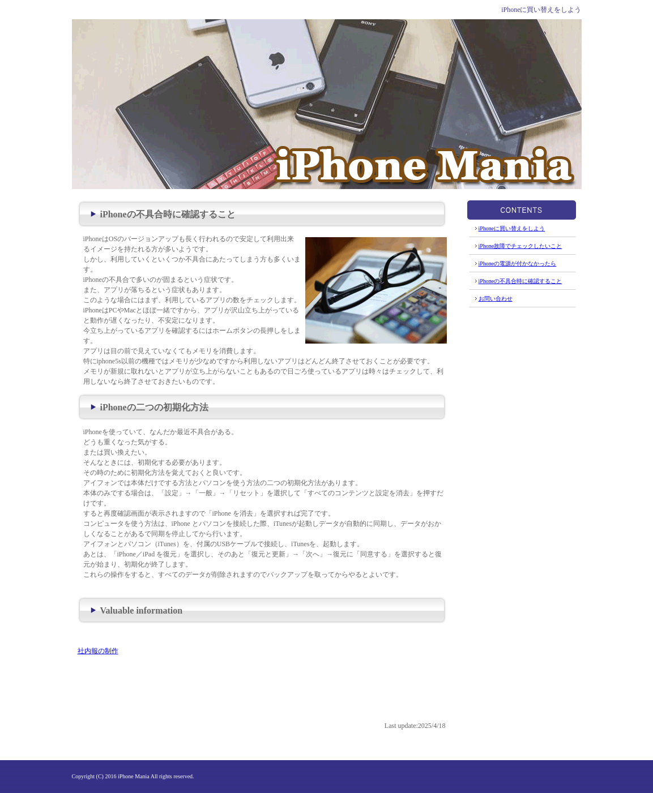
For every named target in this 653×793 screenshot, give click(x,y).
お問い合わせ (496, 298)
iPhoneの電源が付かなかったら (518, 263)
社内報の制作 (98, 651)
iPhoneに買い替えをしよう (512, 228)
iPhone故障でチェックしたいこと (520, 246)
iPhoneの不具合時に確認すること (520, 281)
